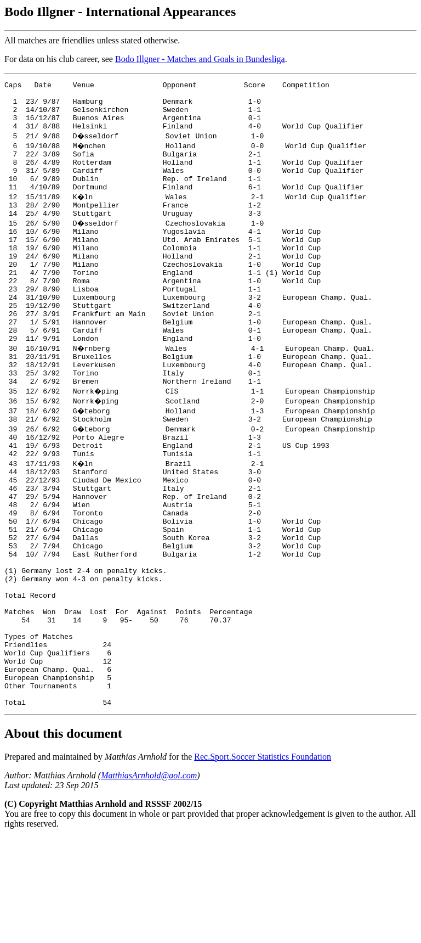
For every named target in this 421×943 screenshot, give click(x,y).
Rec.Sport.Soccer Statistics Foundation (262, 862)
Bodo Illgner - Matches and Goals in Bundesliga (200, 59)
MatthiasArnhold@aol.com (149, 880)
